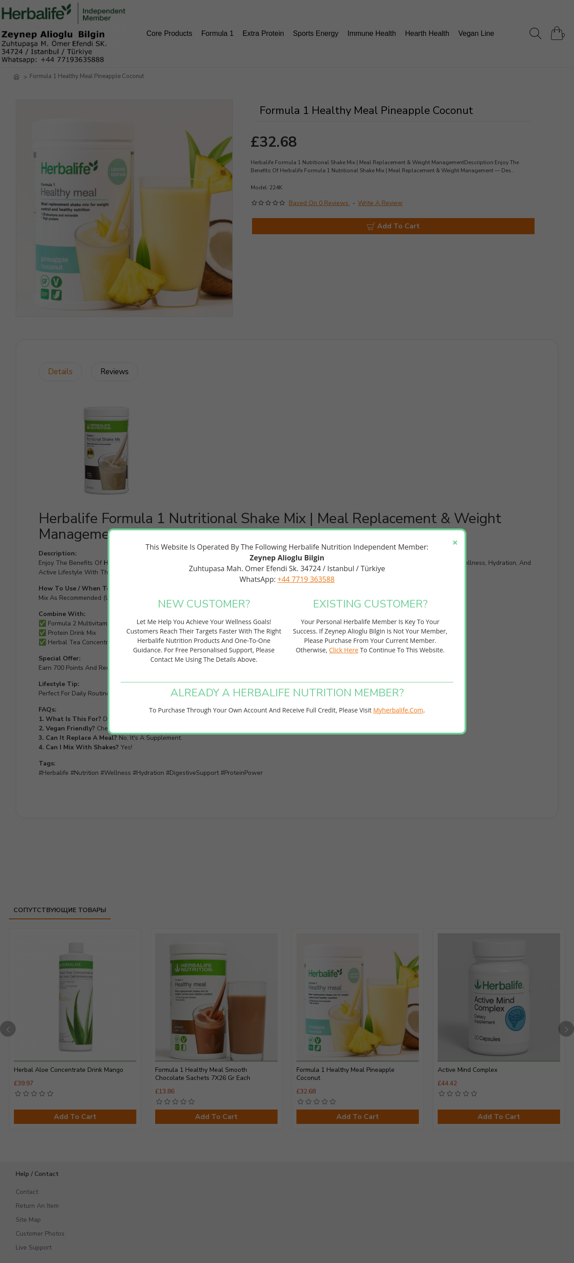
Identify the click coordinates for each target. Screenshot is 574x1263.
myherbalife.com (398, 710)
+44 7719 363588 (306, 579)
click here (343, 650)
